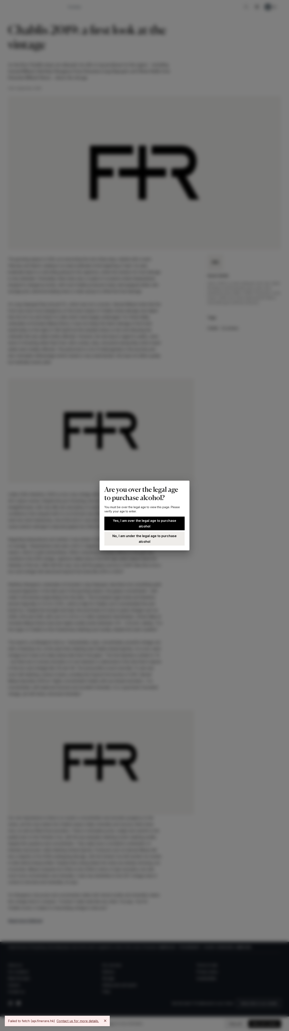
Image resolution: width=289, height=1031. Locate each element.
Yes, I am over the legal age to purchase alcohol (144, 523)
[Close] (105, 1021)
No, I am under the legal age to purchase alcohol (144, 539)
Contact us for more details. (78, 1021)
